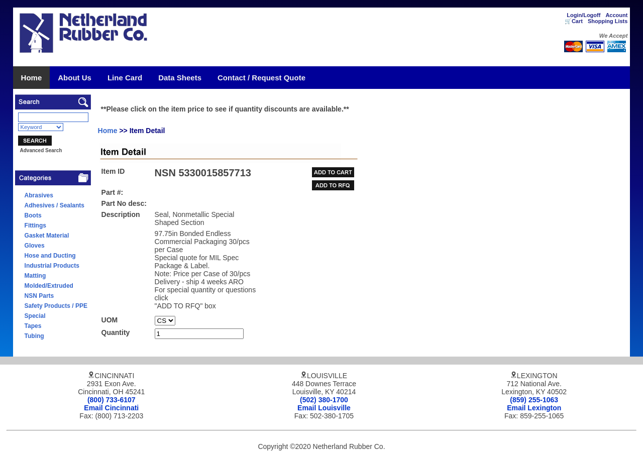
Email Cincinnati (111, 408)
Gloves (35, 245)
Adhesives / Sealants (54, 205)
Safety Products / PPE (56, 305)
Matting (35, 275)
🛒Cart (574, 21)
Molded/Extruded (49, 285)
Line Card (125, 77)
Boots (33, 215)
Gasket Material (47, 235)
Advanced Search (41, 150)
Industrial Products (52, 265)
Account (616, 15)
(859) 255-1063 (534, 400)
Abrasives (39, 195)
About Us (74, 77)
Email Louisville (324, 408)
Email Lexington (534, 408)
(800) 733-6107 (111, 400)
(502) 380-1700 (324, 400)
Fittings (35, 225)
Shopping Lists (607, 21)
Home (31, 77)
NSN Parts (39, 295)
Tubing (34, 335)
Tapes (33, 325)
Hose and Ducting (50, 255)
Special (35, 315)
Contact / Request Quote (261, 77)
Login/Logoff (583, 15)
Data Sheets (179, 77)
